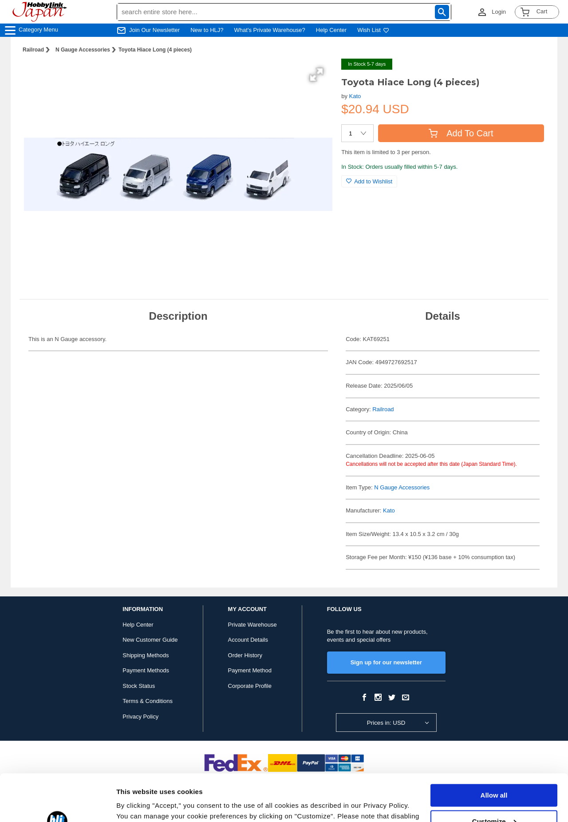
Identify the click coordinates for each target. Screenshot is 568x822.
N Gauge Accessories (82, 50)
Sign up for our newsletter (386, 662)
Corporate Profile (250, 686)
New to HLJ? (206, 30)
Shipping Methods (145, 655)
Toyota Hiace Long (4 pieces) (155, 50)
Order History (245, 655)
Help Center (331, 30)
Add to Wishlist (369, 181)
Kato (355, 96)
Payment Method (250, 670)
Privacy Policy (140, 716)
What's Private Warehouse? (269, 30)
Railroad (33, 50)
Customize (494, 774)
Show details (137, 804)
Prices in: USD (386, 722)
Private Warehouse (252, 624)
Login (499, 11)
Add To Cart (461, 133)
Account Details (248, 639)
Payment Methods (145, 670)
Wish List (373, 30)
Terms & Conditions (147, 701)
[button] (316, 74)
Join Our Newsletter (154, 30)
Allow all (494, 748)
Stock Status (138, 686)
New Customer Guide (150, 639)
